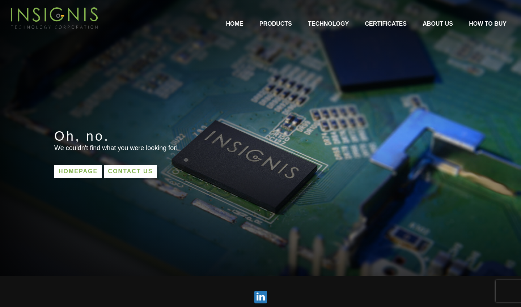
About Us (438, 24)
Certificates (386, 24)
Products (275, 24)
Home (234, 24)
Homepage (78, 171)
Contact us (130, 171)
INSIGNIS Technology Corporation (54, 18)
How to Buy (488, 24)
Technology (328, 24)
